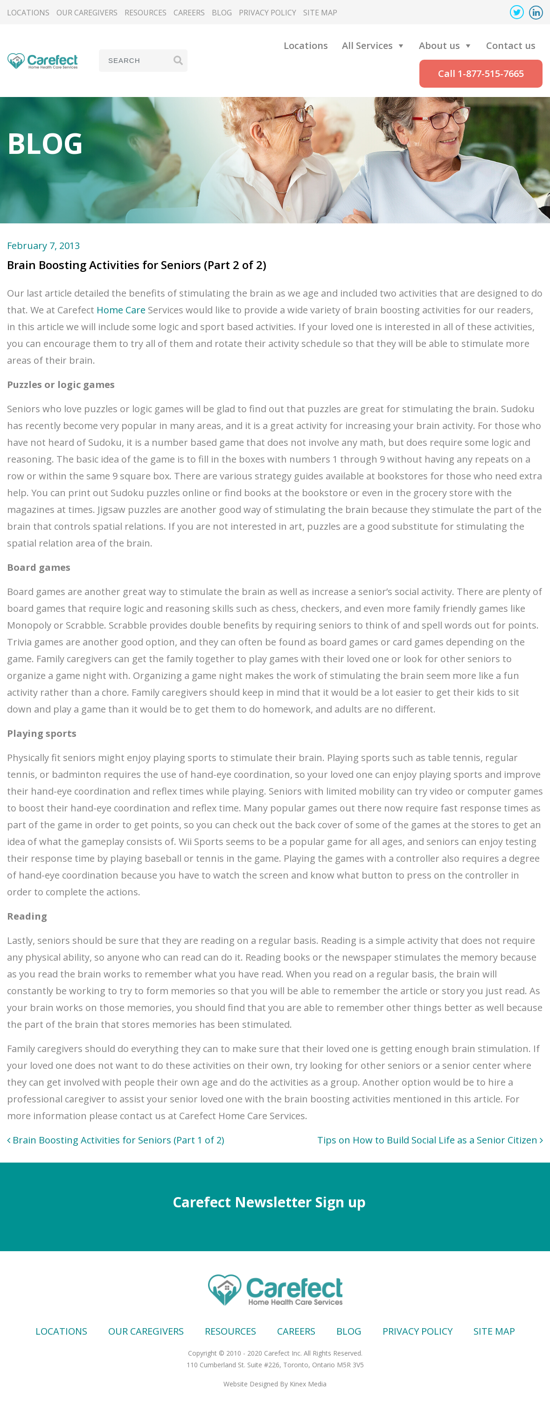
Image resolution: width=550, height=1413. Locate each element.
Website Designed (250, 1383)
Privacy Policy (267, 12)
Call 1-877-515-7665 (481, 73)
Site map (320, 12)
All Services (367, 45)
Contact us (511, 45)
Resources (146, 12)
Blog (222, 12)
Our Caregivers (87, 12)
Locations (28, 12)
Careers (189, 12)
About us (439, 45)
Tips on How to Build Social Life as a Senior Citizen (430, 1140)
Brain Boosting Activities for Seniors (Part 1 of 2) (115, 1140)
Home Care (121, 310)
